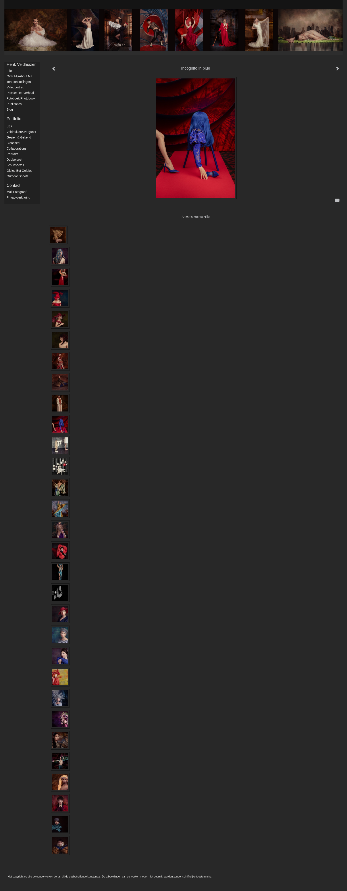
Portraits (12, 154)
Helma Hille (202, 216)
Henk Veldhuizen (22, 64)
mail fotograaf (16, 192)
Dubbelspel (14, 159)
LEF (9, 126)
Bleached (13, 143)
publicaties (14, 104)
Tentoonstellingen (19, 82)
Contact (13, 185)
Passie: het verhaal (20, 93)
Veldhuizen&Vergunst (21, 132)
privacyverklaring (18, 197)
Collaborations (17, 148)
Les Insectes (15, 165)
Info (9, 70)
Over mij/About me (19, 76)
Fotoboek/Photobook (21, 98)
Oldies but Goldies (19, 170)
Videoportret (15, 87)
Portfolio (14, 119)
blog (10, 109)
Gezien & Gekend (19, 137)
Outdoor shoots (17, 176)
